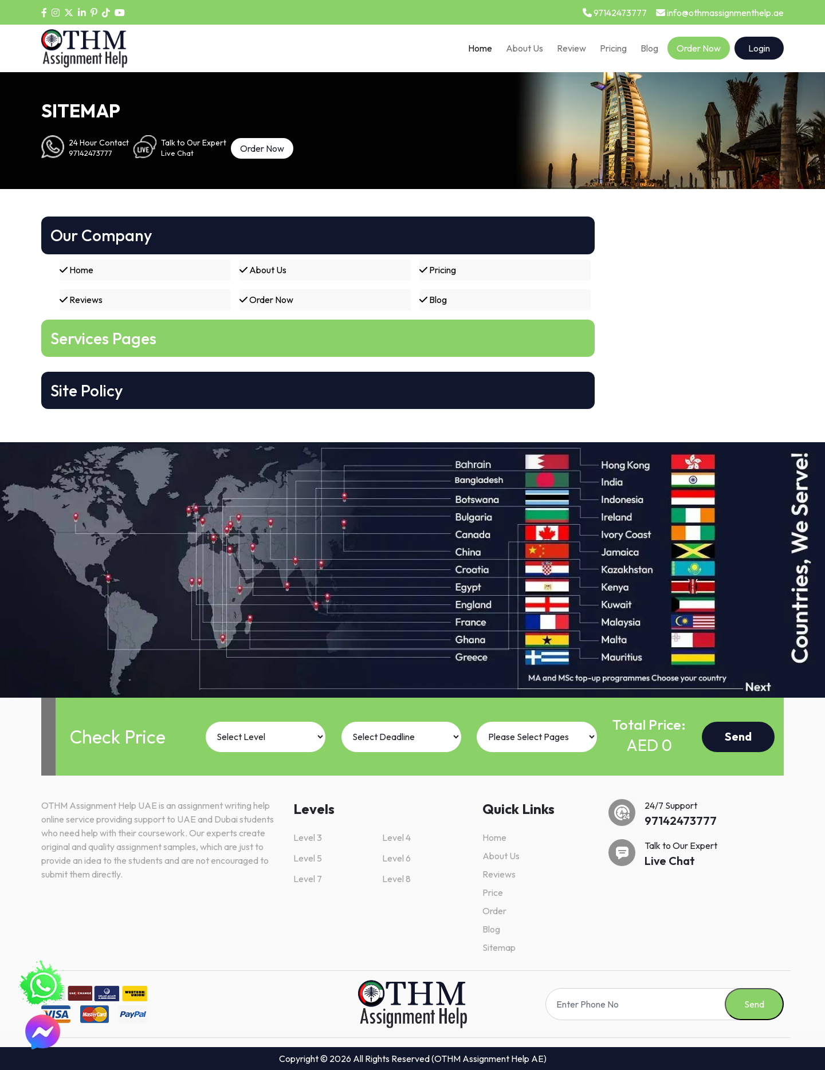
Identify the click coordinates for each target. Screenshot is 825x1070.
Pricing (613, 48)
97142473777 (615, 12)
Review (571, 48)
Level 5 (307, 858)
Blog (649, 48)
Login (759, 48)
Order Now (699, 48)
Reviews (81, 299)
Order (494, 910)
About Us (524, 48)
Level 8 (396, 878)
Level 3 (307, 837)
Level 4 (396, 837)
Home (480, 48)
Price (492, 892)
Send (738, 736)
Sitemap (499, 947)
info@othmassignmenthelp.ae (720, 12)
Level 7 (307, 878)
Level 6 (396, 858)
